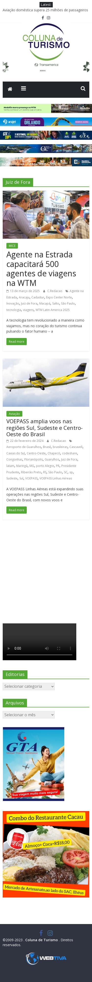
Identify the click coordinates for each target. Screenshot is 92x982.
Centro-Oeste (36, 453)
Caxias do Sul (15, 453)
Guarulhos (52, 459)
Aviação (14, 414)
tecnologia (13, 310)
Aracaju (24, 297)
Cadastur (37, 297)
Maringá (21, 466)
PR (57, 466)
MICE (12, 246)
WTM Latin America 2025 (53, 310)
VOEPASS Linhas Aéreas (55, 478)
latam (10, 466)
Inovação (12, 303)
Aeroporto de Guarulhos (23, 447)
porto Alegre (45, 466)
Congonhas (14, 459)
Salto (55, 303)
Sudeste (11, 478)
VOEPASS (31, 478)
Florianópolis (33, 459)
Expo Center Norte (59, 297)
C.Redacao (55, 291)
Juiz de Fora (29, 303)
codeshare (69, 453)
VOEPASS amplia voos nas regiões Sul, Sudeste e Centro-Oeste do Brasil (44, 427)
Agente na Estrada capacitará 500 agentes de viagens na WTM (41, 268)
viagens (28, 310)
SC (65, 472)
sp (71, 472)
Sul (21, 478)
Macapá (44, 303)
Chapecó (54, 453)
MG (31, 466)
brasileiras (60, 447)
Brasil (47, 447)
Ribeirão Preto (31, 472)
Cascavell (75, 447)
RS (44, 472)
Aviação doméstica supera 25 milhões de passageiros (45, 10)
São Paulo (68, 303)
